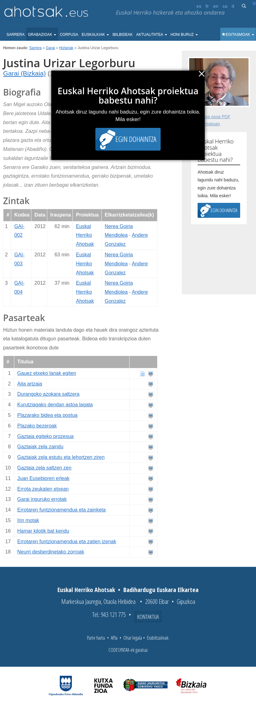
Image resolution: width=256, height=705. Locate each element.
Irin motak (28, 520)
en (215, 6)
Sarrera (16, 34)
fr (207, 6)
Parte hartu (96, 637)
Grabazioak (42, 34)
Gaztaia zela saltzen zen (44, 467)
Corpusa (69, 34)
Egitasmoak (238, 34)
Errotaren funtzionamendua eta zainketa (61, 509)
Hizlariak (66, 48)
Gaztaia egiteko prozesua (45, 436)
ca (224, 6)
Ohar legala (132, 637)
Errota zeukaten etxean (43, 489)
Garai (50, 48)
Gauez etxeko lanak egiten (46, 373)
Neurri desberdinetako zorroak (50, 551)
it (233, 6)
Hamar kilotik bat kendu (43, 531)
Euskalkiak (95, 34)
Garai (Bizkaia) (24, 73)
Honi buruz (184, 34)
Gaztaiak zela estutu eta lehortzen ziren (61, 457)
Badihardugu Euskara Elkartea (161, 590)
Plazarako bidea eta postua (47, 415)
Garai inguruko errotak (42, 499)
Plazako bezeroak (37, 425)
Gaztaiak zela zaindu (40, 446)
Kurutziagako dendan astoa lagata (55, 404)
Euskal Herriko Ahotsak (85, 235)
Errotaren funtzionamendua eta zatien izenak (66, 541)
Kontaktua (148, 616)
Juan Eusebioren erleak (43, 478)
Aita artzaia (29, 383)
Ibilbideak (122, 34)
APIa (114, 637)
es (198, 6)
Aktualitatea (151, 34)
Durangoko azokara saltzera (48, 394)
